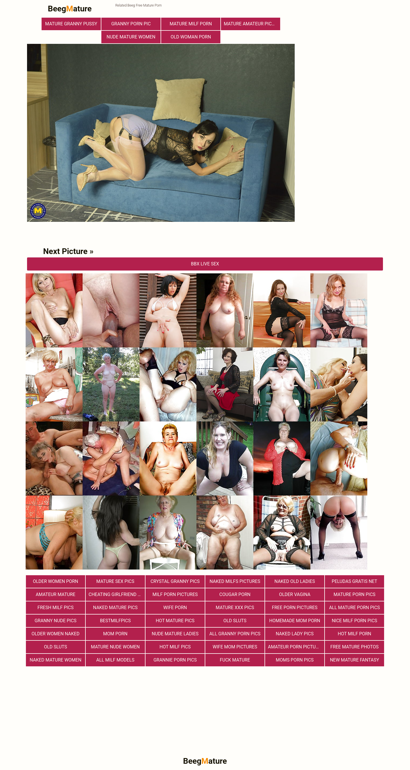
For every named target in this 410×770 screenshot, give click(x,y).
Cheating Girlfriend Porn (117, 594)
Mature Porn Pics (354, 594)
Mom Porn (115, 633)
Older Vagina (294, 594)
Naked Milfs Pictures (235, 581)
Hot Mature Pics (175, 620)
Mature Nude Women (115, 647)
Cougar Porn (234, 594)
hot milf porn (354, 633)
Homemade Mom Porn (294, 620)
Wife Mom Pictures (235, 647)
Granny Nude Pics (55, 620)
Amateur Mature (55, 594)
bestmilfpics (115, 620)
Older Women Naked (55, 633)
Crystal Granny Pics (175, 581)
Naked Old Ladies (294, 581)
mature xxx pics (235, 607)
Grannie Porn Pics (175, 660)
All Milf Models (115, 660)
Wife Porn (175, 607)
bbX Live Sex (205, 264)
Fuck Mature (235, 660)
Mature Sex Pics (115, 581)
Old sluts (234, 620)
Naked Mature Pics (115, 607)
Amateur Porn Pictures (296, 647)
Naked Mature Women (55, 660)
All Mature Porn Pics (354, 607)
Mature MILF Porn (191, 23)
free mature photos (354, 647)
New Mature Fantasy (354, 660)
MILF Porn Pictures (175, 594)
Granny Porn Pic (131, 23)
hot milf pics (175, 647)
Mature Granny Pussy (71, 23)
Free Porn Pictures (294, 607)
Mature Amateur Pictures (252, 23)
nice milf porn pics (354, 620)
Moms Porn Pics (294, 660)
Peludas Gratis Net (354, 581)
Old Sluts (55, 647)
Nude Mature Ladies (175, 633)
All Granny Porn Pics (235, 633)
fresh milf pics (56, 607)
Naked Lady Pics (295, 633)
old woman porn (191, 37)
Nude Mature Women (130, 37)
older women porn (55, 581)
